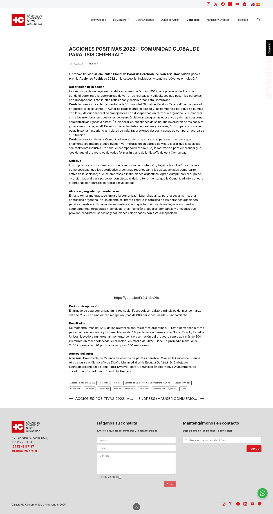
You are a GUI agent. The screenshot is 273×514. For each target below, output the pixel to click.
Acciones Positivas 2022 (82, 382)
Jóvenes (143, 388)
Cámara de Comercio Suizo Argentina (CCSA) (147, 382)
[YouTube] (237, 4)
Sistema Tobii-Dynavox (164, 388)
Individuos (104, 388)
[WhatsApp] (244, 4)
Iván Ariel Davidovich (124, 388)
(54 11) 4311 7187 (23, 446)
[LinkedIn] (230, 4)
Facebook (75, 388)
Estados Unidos (182, 382)
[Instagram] (208, 4)
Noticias (93, 63)
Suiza (183, 388)
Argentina (105, 382)
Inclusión (89, 388)
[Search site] (258, 20)
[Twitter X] (216, 4)
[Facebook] (223, 4)
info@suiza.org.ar (24, 451)
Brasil (117, 382)
